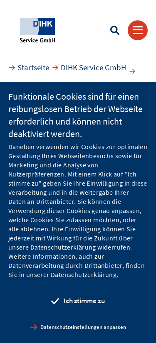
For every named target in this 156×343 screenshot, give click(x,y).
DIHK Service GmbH (93, 67)
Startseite (33, 67)
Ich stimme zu (84, 300)
